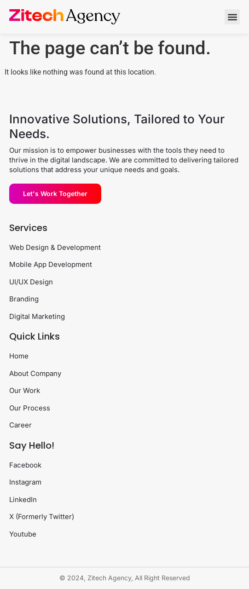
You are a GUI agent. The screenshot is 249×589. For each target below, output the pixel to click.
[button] (232, 16)
